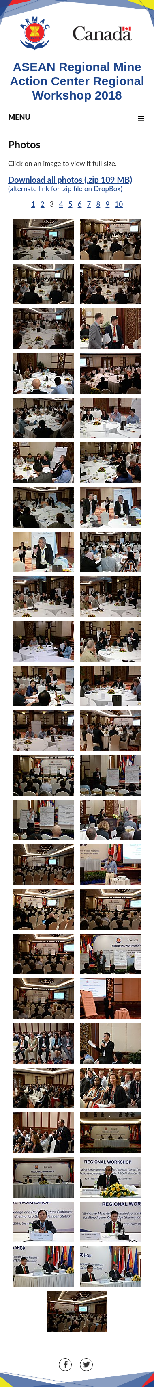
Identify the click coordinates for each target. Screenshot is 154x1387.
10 (119, 204)
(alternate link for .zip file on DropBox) (65, 188)
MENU (77, 117)
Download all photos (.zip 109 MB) (70, 179)
